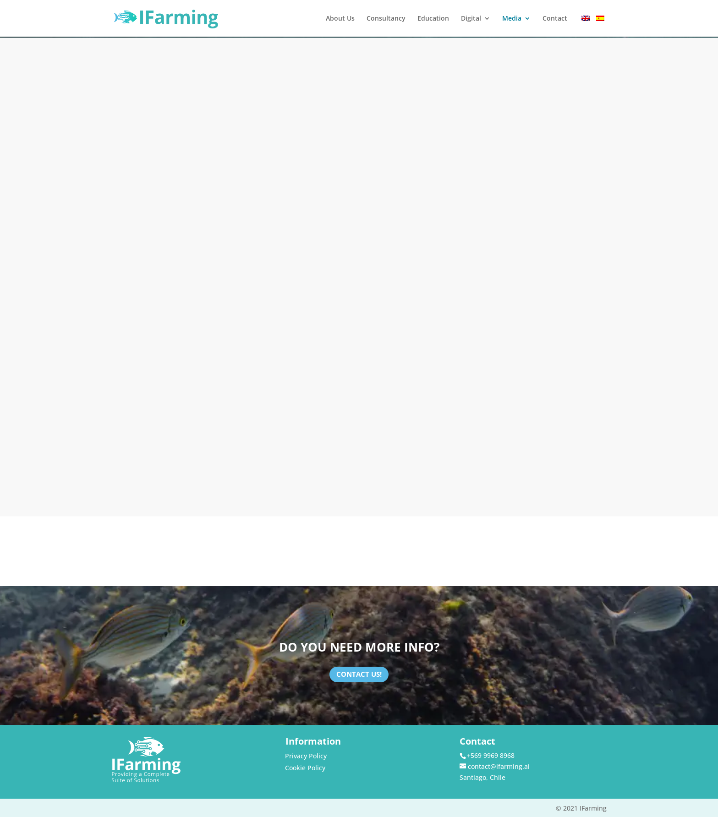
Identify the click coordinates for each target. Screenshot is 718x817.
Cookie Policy (305, 767)
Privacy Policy (306, 755)
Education (433, 18)
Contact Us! (359, 674)
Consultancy (386, 18)
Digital (471, 18)
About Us (340, 18)
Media (511, 18)
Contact (555, 18)
